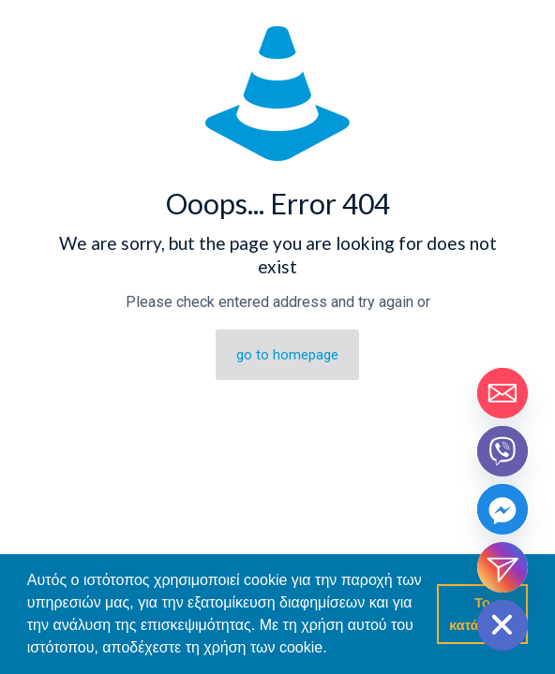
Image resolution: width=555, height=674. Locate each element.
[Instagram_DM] (502, 567)
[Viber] (502, 451)
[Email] (502, 393)
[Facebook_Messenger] (502, 509)
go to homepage (287, 354)
